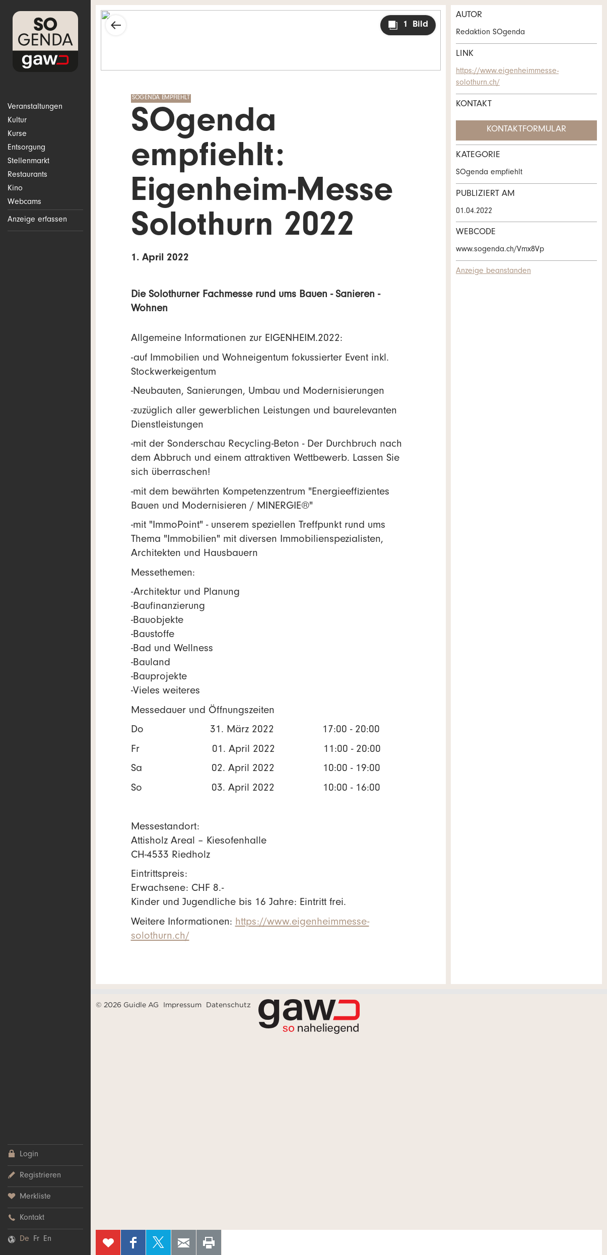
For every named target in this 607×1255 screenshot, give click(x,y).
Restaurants (27, 175)
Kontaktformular (526, 129)
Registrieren (34, 1175)
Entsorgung (26, 148)
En (47, 1239)
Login (23, 1154)
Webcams (24, 202)
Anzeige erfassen (37, 220)
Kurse (17, 134)
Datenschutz (228, 1005)
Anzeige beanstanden (493, 271)
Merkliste (29, 1197)
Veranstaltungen (35, 107)
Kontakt (26, 1218)
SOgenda (45, 41)
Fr (36, 1239)
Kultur (17, 121)
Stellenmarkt (28, 162)
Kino (15, 189)
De (24, 1239)
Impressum (182, 1005)
